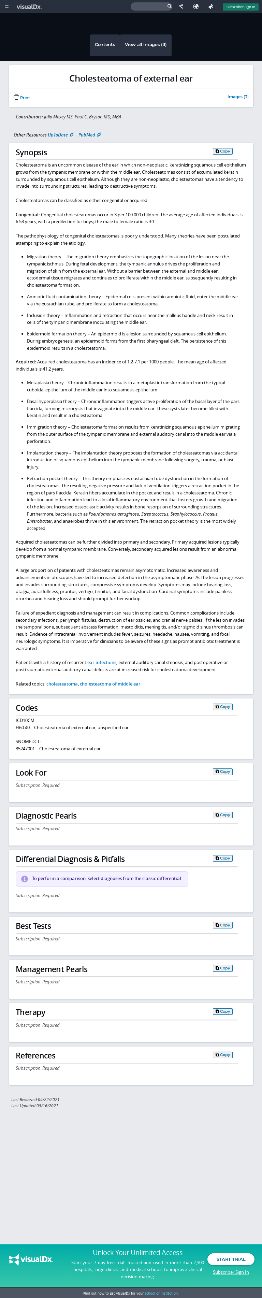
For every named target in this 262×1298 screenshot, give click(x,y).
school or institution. (162, 1293)
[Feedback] (212, 6)
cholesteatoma (62, 684)
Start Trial (231, 1260)
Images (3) (238, 97)
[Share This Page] (182, 6)
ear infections (101, 662)
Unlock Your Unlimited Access (138, 1253)
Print (22, 98)
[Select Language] (197, 6)
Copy (225, 151)
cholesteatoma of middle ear (110, 684)
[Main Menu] (6, 6)
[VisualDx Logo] (30, 6)
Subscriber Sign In (231, 1272)
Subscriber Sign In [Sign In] (241, 6)
